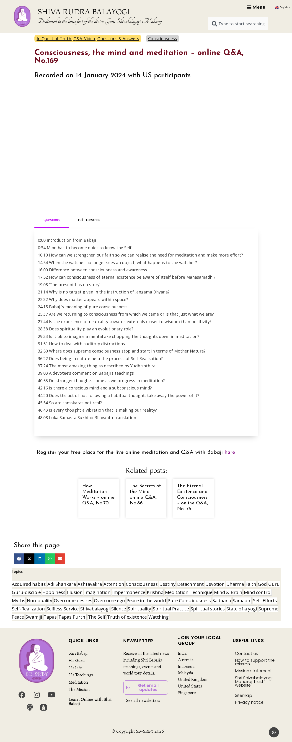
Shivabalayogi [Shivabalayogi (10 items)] (95, 609)
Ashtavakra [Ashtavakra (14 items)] (90, 584)
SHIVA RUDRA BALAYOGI (83, 11)
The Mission (79, 689)
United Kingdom (192, 679)
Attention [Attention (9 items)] (113, 584)
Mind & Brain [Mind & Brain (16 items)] (228, 592)
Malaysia (185, 672)
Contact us (246, 653)
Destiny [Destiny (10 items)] (167, 584)
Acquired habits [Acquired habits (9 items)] (29, 584)
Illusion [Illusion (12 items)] (75, 592)
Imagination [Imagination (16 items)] (97, 592)
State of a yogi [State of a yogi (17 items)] (241, 609)
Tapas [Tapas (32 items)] (50, 617)
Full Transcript (89, 219)
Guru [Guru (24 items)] (274, 584)
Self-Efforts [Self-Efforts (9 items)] (265, 600)
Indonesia (186, 666)
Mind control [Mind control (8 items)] (257, 592)
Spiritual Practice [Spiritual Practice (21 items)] (171, 609)
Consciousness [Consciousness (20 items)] (142, 584)
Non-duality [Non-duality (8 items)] (39, 600)
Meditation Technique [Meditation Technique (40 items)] (188, 592)
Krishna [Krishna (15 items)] (155, 592)
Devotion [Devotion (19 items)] (215, 584)
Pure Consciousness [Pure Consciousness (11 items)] (189, 600)
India (182, 653)
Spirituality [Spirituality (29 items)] (139, 609)
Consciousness (162, 38)
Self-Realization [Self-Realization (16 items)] (28, 609)
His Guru (77, 660)
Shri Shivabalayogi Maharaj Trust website (253, 681)
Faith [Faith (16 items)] (250, 584)
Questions (52, 219)
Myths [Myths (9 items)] (18, 600)
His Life (75, 667)
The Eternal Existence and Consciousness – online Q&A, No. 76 (192, 497)
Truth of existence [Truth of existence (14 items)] (127, 617)
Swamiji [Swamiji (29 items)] (34, 617)
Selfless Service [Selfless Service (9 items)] (63, 609)
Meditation (78, 682)
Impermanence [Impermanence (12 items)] (128, 592)
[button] (19, 558)
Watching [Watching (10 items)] (158, 617)
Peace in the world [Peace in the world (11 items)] (146, 600)
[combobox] (238, 23)
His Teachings (81, 674)
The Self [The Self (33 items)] (97, 617)
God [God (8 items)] (262, 584)
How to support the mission (255, 662)
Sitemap (243, 695)
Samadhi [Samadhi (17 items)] (242, 600)
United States (190, 686)
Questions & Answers (118, 38)
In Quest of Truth (54, 38)
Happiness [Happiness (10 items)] (53, 592)
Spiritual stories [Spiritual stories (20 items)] (208, 609)
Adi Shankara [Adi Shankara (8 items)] (61, 584)
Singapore (187, 692)
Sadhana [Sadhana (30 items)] (221, 600)
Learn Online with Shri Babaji (90, 701)
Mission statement (253, 671)
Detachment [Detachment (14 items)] (190, 584)
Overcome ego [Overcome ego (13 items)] (109, 600)
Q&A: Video (84, 38)
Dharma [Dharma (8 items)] (235, 584)
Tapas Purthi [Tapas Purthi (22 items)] (72, 617)
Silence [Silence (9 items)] (118, 609)
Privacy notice (249, 702)
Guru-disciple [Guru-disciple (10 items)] (26, 592)
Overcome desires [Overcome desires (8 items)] (73, 600)
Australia (186, 659)
